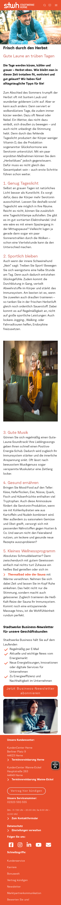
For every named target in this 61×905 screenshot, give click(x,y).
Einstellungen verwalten (26, 830)
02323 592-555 (17, 802)
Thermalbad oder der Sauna (27, 574)
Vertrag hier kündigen (26, 791)
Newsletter (14, 887)
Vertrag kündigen (17, 880)
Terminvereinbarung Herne (28, 760)
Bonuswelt (13, 874)
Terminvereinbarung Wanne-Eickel (32, 779)
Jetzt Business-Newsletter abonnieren (30, 691)
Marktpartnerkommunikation (24, 893)
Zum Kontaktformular (25, 818)
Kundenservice (16, 861)
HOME (14, 40)
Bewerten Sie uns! (18, 900)
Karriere (12, 867)
